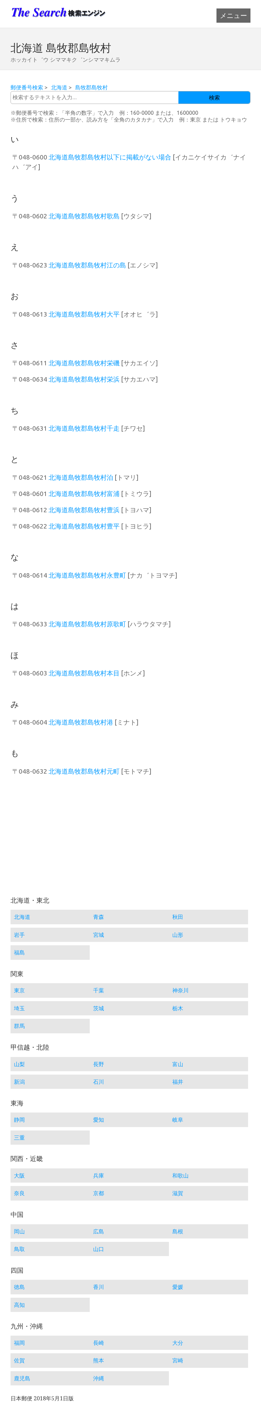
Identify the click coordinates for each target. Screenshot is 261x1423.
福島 (19, 952)
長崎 (98, 1343)
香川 (98, 1287)
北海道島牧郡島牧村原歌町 (87, 624)
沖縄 (98, 1378)
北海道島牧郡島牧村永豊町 (87, 575)
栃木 (177, 1008)
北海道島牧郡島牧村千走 (84, 428)
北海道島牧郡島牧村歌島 (84, 216)
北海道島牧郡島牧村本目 (84, 673)
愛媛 (177, 1287)
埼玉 (19, 1008)
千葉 (98, 990)
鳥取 (19, 1249)
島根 (177, 1231)
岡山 (19, 1231)
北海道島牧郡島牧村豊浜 (84, 510)
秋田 (177, 917)
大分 (177, 1343)
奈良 (19, 1193)
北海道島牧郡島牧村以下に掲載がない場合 (110, 157)
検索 (214, 98)
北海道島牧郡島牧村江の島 (87, 265)
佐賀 (19, 1360)
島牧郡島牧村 (91, 87)
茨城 (98, 1008)
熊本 (98, 1360)
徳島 (19, 1287)
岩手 (19, 935)
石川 (98, 1082)
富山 (177, 1064)
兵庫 (98, 1175)
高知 (19, 1305)
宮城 (98, 935)
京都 (98, 1193)
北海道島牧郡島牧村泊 (81, 477)
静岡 (19, 1120)
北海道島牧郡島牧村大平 (84, 314)
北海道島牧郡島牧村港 (81, 722)
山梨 (19, 1064)
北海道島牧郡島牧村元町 (84, 771)
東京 (19, 990)
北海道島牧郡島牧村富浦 (84, 493)
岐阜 (177, 1120)
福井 (177, 1082)
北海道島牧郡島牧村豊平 (84, 526)
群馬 (19, 1026)
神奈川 (180, 990)
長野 (98, 1064)
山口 (98, 1249)
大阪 (19, 1175)
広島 (98, 1231)
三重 (19, 1138)
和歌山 (180, 1175)
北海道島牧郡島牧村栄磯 (84, 363)
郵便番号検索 (27, 87)
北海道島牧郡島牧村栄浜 (84, 379)
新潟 (19, 1082)
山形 (177, 935)
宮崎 (177, 1360)
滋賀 (177, 1193)
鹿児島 (22, 1378)
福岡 (19, 1343)
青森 (98, 917)
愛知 (98, 1120)
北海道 (59, 87)
